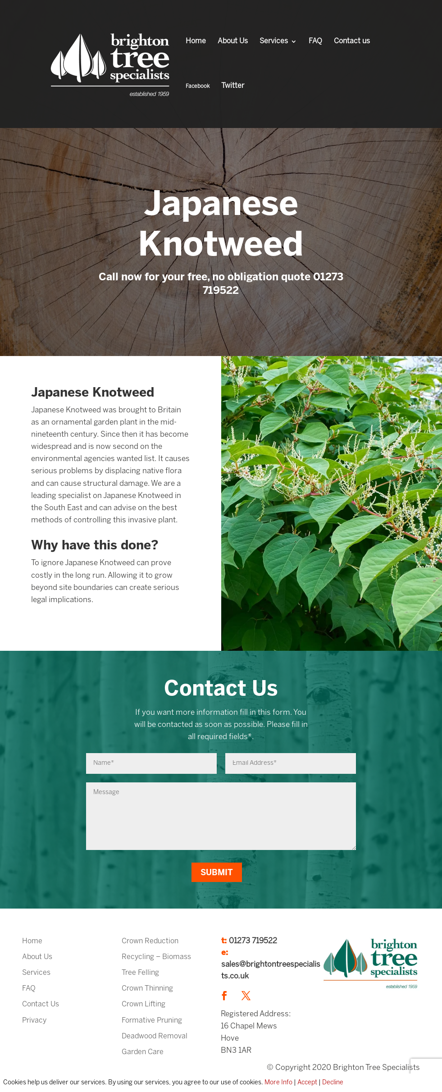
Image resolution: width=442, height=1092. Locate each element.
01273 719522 (253, 941)
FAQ (315, 41)
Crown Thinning (147, 988)
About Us (233, 41)
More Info (278, 1083)
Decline (332, 1083)
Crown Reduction (150, 941)
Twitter (232, 86)
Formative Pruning (152, 1020)
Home (196, 41)
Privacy (34, 1020)
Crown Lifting (143, 1004)
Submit (216, 873)
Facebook (198, 86)
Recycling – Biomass (156, 957)
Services (274, 41)
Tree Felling (140, 972)
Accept (307, 1083)
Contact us (352, 41)
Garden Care (143, 1052)
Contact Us (40, 1004)
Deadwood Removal (154, 1036)
